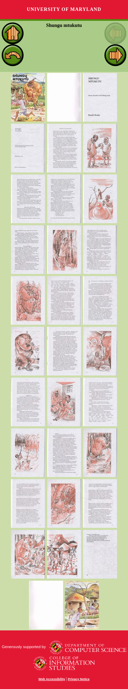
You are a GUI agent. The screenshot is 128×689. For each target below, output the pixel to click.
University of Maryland (64, 9)
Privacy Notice (79, 679)
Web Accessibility (52, 679)
